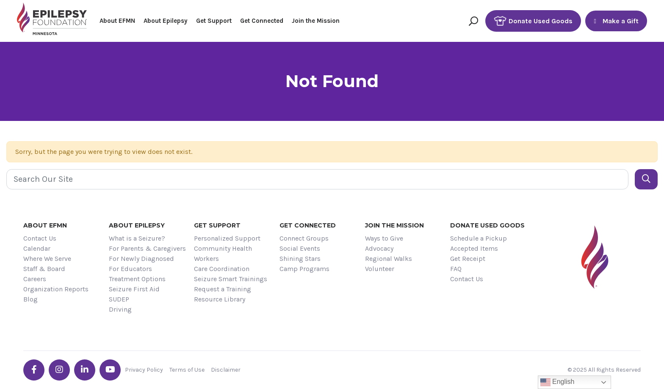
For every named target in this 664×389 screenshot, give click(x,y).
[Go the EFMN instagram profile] (59, 370)
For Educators (130, 269)
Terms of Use (187, 369)
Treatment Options (137, 279)
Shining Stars (300, 259)
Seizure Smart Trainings (230, 279)
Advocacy (379, 248)
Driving (120, 309)
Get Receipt (467, 259)
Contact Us (39, 238)
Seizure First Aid (134, 289)
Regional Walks (388, 259)
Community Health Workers (223, 253)
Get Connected (261, 21)
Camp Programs (304, 269)
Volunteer (379, 269)
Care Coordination (221, 269)
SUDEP (119, 299)
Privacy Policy (144, 369)
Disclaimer (226, 369)
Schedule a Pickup (478, 238)
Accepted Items (474, 248)
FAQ (456, 269)
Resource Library (219, 299)
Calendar (36, 248)
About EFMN (117, 21)
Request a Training (222, 289)
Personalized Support (227, 238)
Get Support (214, 21)
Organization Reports (56, 289)
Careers (34, 279)
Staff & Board (44, 269)
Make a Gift (616, 21)
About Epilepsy (166, 21)
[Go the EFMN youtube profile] (110, 370)
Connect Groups (304, 238)
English (557, 382)
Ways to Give (384, 238)
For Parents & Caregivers (147, 248)
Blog (30, 299)
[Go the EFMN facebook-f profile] (33, 370)
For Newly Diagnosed (141, 259)
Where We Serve (47, 259)
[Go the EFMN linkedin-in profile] (84, 370)
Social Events (299, 248)
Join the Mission (316, 21)
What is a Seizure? (137, 238)
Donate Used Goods (533, 21)
